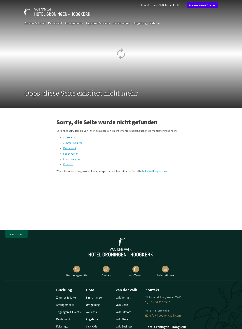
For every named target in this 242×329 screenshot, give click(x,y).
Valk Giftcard (123, 312)
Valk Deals (122, 305)
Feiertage (62, 326)
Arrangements (74, 23)
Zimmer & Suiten (34, 23)
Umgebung (140, 23)
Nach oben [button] (16, 234)
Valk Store (122, 319)
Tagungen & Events (98, 23)
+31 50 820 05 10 (157, 302)
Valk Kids (91, 326)
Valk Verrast (136, 271)
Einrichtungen (121, 23)
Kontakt (146, 5)
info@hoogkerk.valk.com (163, 315)
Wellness (91, 312)
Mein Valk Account (163, 5)
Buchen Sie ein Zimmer (202, 5)
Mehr (154, 23)
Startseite (69, 137)
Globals (106, 271)
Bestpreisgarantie (76, 271)
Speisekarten (70, 153)
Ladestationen (165, 271)
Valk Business (124, 326)
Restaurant (55, 23)
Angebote (92, 319)
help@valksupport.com (155, 171)
